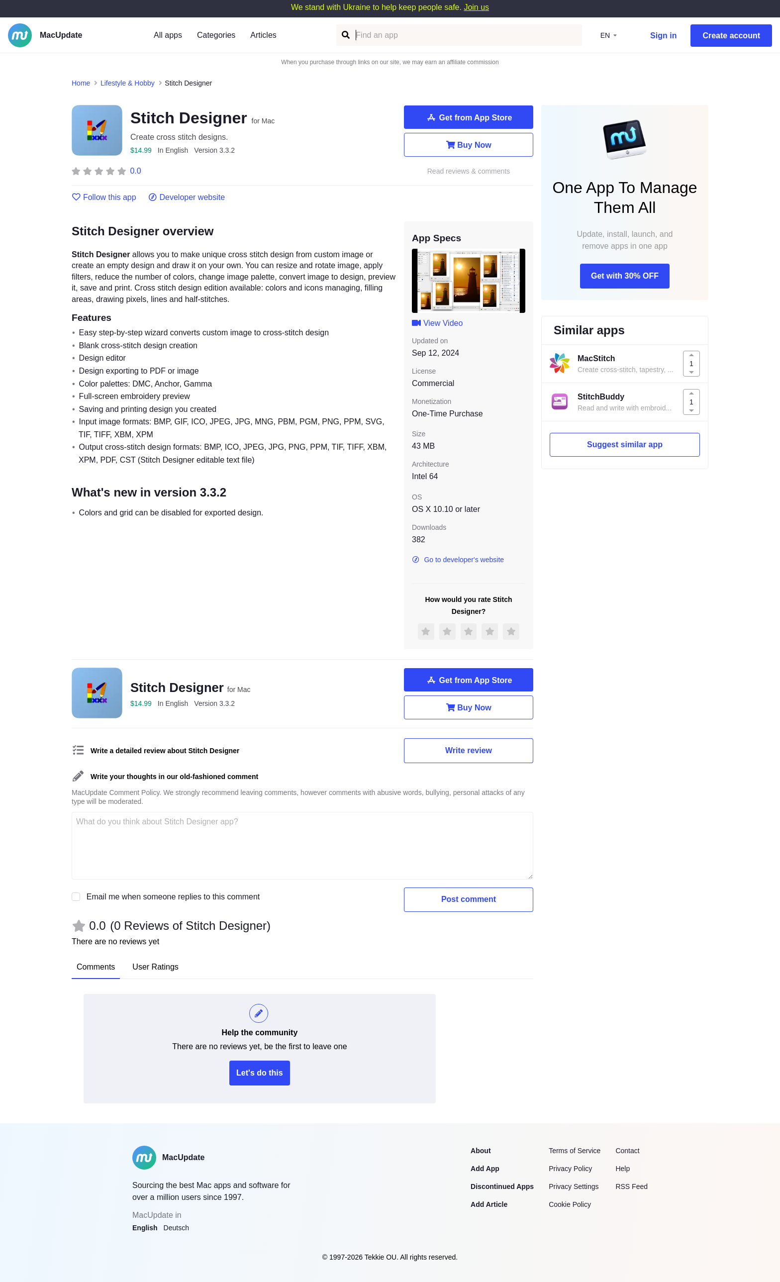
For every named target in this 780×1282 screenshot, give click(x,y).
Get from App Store (468, 117)
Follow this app (104, 197)
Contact (627, 1150)
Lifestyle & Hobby (127, 83)
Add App (485, 1168)
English (145, 1227)
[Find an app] (345, 35)
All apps (168, 35)
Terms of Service (574, 1150)
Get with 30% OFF (625, 276)
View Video (437, 323)
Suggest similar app (625, 444)
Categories (216, 35)
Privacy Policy (570, 1168)
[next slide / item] (518, 280)
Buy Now (468, 144)
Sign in (663, 35)
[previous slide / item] (419, 280)
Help (622, 1168)
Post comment (468, 899)
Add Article (489, 1204)
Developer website (186, 197)
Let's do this (259, 1073)
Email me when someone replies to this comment (173, 896)
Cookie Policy (570, 1204)
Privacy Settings (573, 1186)
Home (81, 83)
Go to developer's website (458, 559)
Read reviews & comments (468, 171)
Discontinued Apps (502, 1186)
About (480, 1150)
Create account (731, 35)
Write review (468, 750)
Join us (476, 7)
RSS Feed (631, 1186)
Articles (263, 35)
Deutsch (176, 1227)
